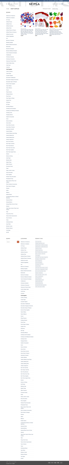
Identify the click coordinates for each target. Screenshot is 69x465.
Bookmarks (8, 46)
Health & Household (10, 116)
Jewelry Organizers (10, 139)
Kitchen (7, 153)
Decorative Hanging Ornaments (12, 79)
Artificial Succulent (9, 34)
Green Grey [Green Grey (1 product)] (37, 269)
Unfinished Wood (24, 448)
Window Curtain (9, 226)
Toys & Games (9, 217)
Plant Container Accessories (11, 184)
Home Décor (23, 349)
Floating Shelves (9, 94)
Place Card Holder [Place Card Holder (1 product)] (38, 274)
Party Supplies (9, 174)
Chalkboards (8, 54)
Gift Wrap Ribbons (9, 106)
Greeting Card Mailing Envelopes (12, 110)
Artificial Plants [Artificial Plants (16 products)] (38, 246)
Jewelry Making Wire (10, 137)
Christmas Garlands (10, 56)
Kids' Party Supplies (10, 149)
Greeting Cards (9, 112)
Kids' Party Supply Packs (11, 151)
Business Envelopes (10, 48)
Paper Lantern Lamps (10, 170)
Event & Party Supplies (10, 83)
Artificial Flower (9, 21)
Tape (7, 211)
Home (7, 8)
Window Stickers (9, 228)
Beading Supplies (9, 42)
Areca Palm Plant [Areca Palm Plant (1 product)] (38, 241)
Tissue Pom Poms (9, 213)
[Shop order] (57, 9)
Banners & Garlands (10, 40)
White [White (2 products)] (43, 286)
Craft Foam (8, 65)
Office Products (9, 164)
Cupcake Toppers (9, 75)
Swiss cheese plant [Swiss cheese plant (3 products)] (39, 286)
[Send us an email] (62, 0)
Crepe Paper (8, 73)
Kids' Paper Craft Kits (10, 143)
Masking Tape (8, 160)
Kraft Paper (23, 384)
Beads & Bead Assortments (11, 44)
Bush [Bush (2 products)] (36, 253)
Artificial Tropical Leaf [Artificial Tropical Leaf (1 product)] (39, 250)
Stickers (7, 206)
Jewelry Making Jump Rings (11, 133)
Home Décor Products (10, 127)
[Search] (6, 4)
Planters (7, 188)
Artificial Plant (8, 28)
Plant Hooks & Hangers (10, 186)
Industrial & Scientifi (10, 129)
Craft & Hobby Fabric (10, 63)
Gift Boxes (8, 102)
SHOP (44, 0)
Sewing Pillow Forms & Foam (11, 204)
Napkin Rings (8, 162)
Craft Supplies (9, 69)
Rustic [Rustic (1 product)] (43, 274)
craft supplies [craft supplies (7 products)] (38, 255)
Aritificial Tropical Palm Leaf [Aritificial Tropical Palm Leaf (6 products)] (40, 243)
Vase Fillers (8, 224)
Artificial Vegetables (10, 36)
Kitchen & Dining (24, 382)
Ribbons (7, 192)
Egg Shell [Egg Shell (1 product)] (46, 257)
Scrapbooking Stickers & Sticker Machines (12, 197)
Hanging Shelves (9, 114)
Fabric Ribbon (9, 85)
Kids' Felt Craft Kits (10, 141)
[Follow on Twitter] (61, 0)
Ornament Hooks (9, 166)
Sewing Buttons (9, 202)
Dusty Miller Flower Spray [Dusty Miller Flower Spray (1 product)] (40, 257)
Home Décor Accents (10, 125)
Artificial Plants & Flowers (11, 30)
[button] (56, 1)
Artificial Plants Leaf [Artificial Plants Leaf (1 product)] (44, 246)
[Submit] (18, 242)
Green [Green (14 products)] (46, 267)
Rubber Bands (9, 194)
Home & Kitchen (9, 120)
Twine (22, 446)
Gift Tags (8, 104)
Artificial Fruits (9, 23)
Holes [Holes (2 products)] (46, 269)
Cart (47, 0)
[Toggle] (18, 154)
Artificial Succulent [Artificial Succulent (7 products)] (38, 248)
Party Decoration (9, 172)
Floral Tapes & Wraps (10, 98)
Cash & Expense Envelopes (11, 52)
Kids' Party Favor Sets (10, 147)
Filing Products (23, 318)
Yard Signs (8, 230)
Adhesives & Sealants (10, 17)
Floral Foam (8, 96)
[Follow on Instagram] (60, 0)
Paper (7, 168)
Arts (7, 38)
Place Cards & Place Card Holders (11, 181)
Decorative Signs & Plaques (11, 81)
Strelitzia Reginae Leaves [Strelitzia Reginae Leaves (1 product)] (39, 279)
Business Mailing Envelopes (11, 50)
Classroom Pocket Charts (11, 61)
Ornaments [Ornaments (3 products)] (40, 272)
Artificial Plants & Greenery (11, 32)
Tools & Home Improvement (11, 215)
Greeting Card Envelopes (11, 108)
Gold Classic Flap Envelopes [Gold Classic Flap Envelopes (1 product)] (40, 267)
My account (51, 0)
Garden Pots (8, 100)
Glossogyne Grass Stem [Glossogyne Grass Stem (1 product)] (39, 264)
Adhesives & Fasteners (10, 15)
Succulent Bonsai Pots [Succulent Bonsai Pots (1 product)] (39, 283)
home (7, 118)
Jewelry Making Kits (10, 135)
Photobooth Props (9, 178)
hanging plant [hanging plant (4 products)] (42, 269)
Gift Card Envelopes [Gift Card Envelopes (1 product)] (39, 262)
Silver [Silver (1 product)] (36, 276)
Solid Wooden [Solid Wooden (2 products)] (40, 276)
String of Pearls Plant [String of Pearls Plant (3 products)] (39, 281)
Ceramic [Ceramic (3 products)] (39, 253)
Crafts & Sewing (9, 71)
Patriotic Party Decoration (11, 176)
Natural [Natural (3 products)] (37, 272)
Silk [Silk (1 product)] (45, 274)
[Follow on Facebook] (59, 0)
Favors (22, 316)
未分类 (7, 232)
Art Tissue (8, 19)
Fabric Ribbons (9, 87)
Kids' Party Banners (10, 145)
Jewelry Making (9, 131)
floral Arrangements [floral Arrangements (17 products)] (39, 260)
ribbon (7, 190)
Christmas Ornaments (25, 285)
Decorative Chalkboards (10, 77)
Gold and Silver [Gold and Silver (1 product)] (38, 265)
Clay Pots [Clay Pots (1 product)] (43, 253)
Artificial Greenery (24, 252)
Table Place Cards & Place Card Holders (12, 209)
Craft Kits (8, 67)
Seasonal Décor (24, 426)
